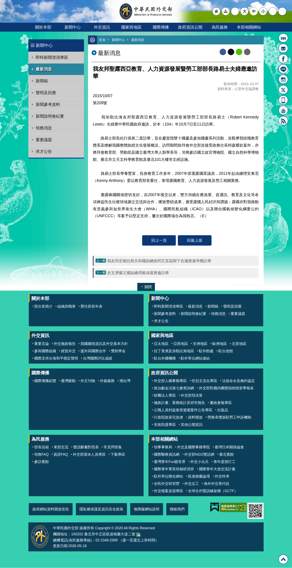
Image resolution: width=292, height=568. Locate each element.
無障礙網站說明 (146, 509)
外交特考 (222, 477)
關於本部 (43, 27)
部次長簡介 (43, 307)
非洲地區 (200, 344)
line (239, 52)
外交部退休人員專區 (89, 455)
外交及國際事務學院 (193, 447)
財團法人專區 (165, 396)
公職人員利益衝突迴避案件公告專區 (183, 410)
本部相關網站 (249, 27)
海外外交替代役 (216, 484)
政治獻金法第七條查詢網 (174, 388)
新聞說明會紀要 (50, 116)
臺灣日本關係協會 (229, 447)
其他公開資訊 (192, 425)
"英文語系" (235, 11)
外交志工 (191, 484)
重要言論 (41, 344)
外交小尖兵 (199, 462)
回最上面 (194, 240)
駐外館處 (206, 351)
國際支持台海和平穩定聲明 (56, 358)
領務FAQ (41, 455)
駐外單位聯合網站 (168, 477)
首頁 (102, 40)
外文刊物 (88, 381)
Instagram (283, 79)
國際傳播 (161, 27)
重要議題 (44, 139)
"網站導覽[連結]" (226, 11)
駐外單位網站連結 (195, 358)
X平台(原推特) (283, 89)
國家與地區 (131, 27)
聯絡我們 (177, 509)
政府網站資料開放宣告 (50, 509)
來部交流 (61, 447)
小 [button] (263, 11)
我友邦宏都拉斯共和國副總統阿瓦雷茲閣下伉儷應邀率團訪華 (159, 261)
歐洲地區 (219, 344)
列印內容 (255, 52)
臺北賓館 (226, 455)
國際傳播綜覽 (45, 381)
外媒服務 (107, 381)
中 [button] (254, 11)
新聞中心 (72, 27)
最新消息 (44, 69)
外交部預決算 (192, 396)
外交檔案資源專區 (168, 491)
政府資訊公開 (190, 27)
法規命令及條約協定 (238, 381)
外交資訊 (102, 27)
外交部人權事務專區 (170, 381)
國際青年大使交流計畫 (217, 469)
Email (247, 52)
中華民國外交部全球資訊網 (146, 11)
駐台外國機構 (165, 358)
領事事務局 (163, 447)
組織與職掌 (66, 307)
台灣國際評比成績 (97, 358)
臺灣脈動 (68, 381)
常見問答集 (113, 447)
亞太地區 (161, 344)
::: (31, 41)
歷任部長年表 (91, 307)
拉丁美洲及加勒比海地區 (174, 351)
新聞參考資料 (48, 104)
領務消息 (44, 128)
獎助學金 (118, 351)
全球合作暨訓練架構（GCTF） (213, 491)
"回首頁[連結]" (216, 11)
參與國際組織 (45, 351)
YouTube (283, 110)
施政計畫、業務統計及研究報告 (179, 403)
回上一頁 (159, 240)
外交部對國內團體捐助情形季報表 (226, 388)
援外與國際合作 (93, 351)
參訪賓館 (41, 462)
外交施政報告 (65, 344)
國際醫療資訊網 (166, 455)
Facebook (223, 52)
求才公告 (44, 151)
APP (283, 100)
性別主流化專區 (204, 381)
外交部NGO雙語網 (199, 455)
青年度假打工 (224, 462)
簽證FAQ (61, 455)
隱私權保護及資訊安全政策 (101, 509)
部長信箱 (283, 48)
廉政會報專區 (221, 403)
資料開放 (195, 418)
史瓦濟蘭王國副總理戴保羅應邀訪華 (138, 273)
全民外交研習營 (166, 484)
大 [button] (244, 11)
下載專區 (118, 455)
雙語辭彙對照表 (86, 447)
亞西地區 (180, 344)
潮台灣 (124, 381)
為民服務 (219, 27)
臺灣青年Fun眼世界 (170, 462)
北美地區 (239, 344)
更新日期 (60, 546)
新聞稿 (42, 81)
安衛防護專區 (165, 425)
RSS (283, 120)
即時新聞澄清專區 (52, 57)
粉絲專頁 (283, 58)
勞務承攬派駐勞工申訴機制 (229, 418)
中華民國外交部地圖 (138, 535)
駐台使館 (225, 351)
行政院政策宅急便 (168, 418)
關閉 (148, 287)
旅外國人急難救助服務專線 (283, 37)
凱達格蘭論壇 (199, 477)
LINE (283, 68)
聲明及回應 (46, 92)
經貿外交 (68, 351)
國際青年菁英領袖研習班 (174, 469)
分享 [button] (273, 11)
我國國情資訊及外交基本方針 (104, 344)
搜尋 (282, 11)
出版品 (222, 410)
